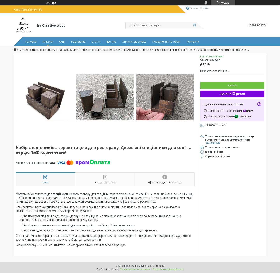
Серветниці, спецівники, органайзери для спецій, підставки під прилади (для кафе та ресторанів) (87, 49)
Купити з (232, 94)
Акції (62, 41)
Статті (95, 41)
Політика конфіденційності (167, 269)
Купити (232, 85)
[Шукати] (194, 25)
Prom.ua (159, 265)
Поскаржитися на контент (135, 269)
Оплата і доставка (134, 41)
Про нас (111, 41)
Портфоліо (78, 41)
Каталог (47, 41)
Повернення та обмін (166, 41)
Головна (31, 41)
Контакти (192, 41)
